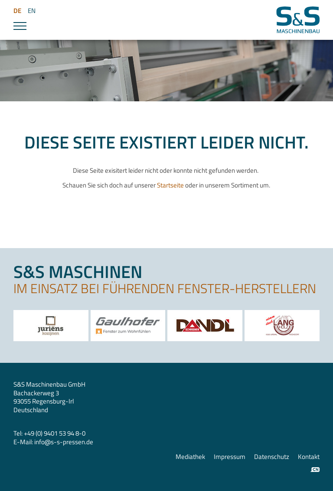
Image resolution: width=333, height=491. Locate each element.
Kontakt (309, 456)
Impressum (229, 456)
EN (32, 11)
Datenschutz (271, 456)
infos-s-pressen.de (63, 442)
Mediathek (190, 456)
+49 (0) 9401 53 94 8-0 (54, 433)
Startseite (171, 185)
